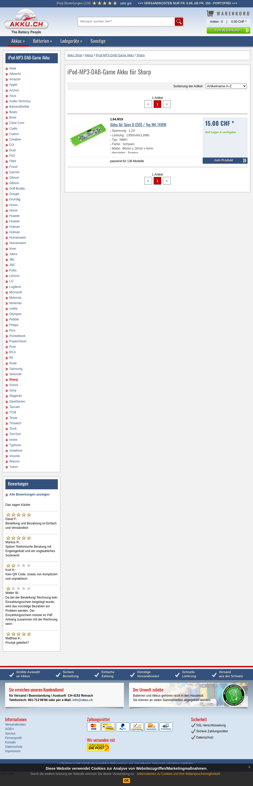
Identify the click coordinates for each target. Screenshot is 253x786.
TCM (12, 412)
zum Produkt (223, 160)
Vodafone (15, 450)
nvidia (13, 308)
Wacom (14, 461)
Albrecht (15, 74)
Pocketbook (17, 336)
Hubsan (14, 227)
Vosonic (14, 456)
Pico (12, 330)
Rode (13, 363)
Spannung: (119, 130)
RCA (12, 352)
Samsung (15, 369)
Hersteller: (119, 153)
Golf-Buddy (17, 188)
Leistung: (118, 135)
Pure (12, 347)
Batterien (42, 40)
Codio (13, 128)
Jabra (13, 254)
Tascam (14, 407)
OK (126, 780)
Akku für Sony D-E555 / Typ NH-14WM (138, 124)
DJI (11, 145)
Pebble (14, 319)
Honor (13, 205)
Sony (12, 390)
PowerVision (17, 341)
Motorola (15, 298)
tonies (13, 440)
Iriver (12, 248)
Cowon (14, 134)
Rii (11, 357)
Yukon (13, 467)
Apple (13, 85)
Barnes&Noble (19, 106)
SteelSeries (17, 401)
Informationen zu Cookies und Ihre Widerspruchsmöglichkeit (178, 774)
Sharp (13, 379)
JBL (12, 259)
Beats (13, 112)
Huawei (14, 216)
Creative (15, 139)
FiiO (12, 156)
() (73, 3)
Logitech (15, 287)
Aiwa (12, 68)
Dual (12, 150)
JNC (12, 265)
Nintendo (15, 303)
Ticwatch (15, 423)
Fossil (13, 167)
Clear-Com (16, 123)
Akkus (18, 40)
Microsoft (15, 292)
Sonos (13, 385)
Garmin (14, 172)
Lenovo (14, 276)
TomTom (15, 434)
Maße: (116, 148)
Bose (12, 117)
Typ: (115, 140)
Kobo (13, 270)
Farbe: (116, 144)
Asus (12, 96)
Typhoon (15, 445)
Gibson (14, 177)
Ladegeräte (71, 40)
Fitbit (12, 161)
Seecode (15, 374)
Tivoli (13, 428)
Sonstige (98, 40)
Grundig (14, 199)
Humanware (17, 237)
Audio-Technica (19, 101)
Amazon (15, 79)
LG (11, 281)
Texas (13, 418)
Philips (13, 325)
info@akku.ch (83, 700)
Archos (14, 90)
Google (14, 194)
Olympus (15, 314)
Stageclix (15, 396)
